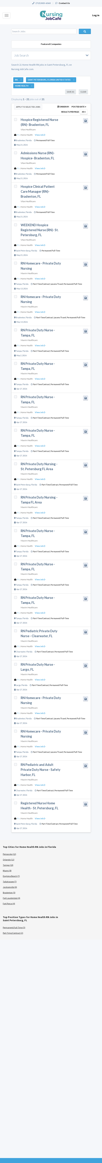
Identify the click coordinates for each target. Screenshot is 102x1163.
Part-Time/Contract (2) (13, 933)
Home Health (27, 134)
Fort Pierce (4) (9, 903)
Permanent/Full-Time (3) (14, 927)
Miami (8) (7, 870)
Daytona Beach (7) (11, 876)
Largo (18, 685)
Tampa (19, 284)
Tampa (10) (8, 865)
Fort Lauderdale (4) (11, 898)
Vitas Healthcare (28, 129)
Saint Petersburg (23, 251)
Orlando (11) (8, 859)
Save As (70, 91)
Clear (83, 91)
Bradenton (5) (9, 892)
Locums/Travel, (57, 284)
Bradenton (20, 140)
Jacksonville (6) (10, 887)
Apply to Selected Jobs (28, 106)
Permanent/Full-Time (45, 140)
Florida (29, 140)
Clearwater (21, 652)
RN (18, 134)
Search (85, 31)
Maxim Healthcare (29, 273)
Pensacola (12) (9, 854)
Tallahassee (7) (10, 881)
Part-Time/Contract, (42, 284)
